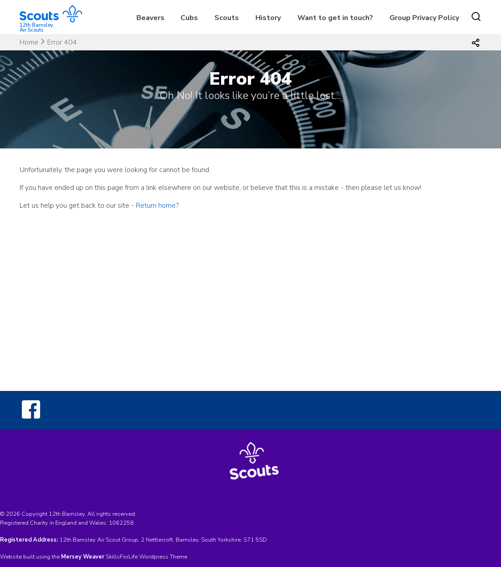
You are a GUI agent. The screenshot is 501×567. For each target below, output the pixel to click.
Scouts (226, 18)
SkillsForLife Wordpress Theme (146, 557)
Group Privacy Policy (424, 18)
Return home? (157, 205)
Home (29, 42)
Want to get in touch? (335, 18)
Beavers (150, 18)
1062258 (121, 523)
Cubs (189, 18)
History (268, 18)
